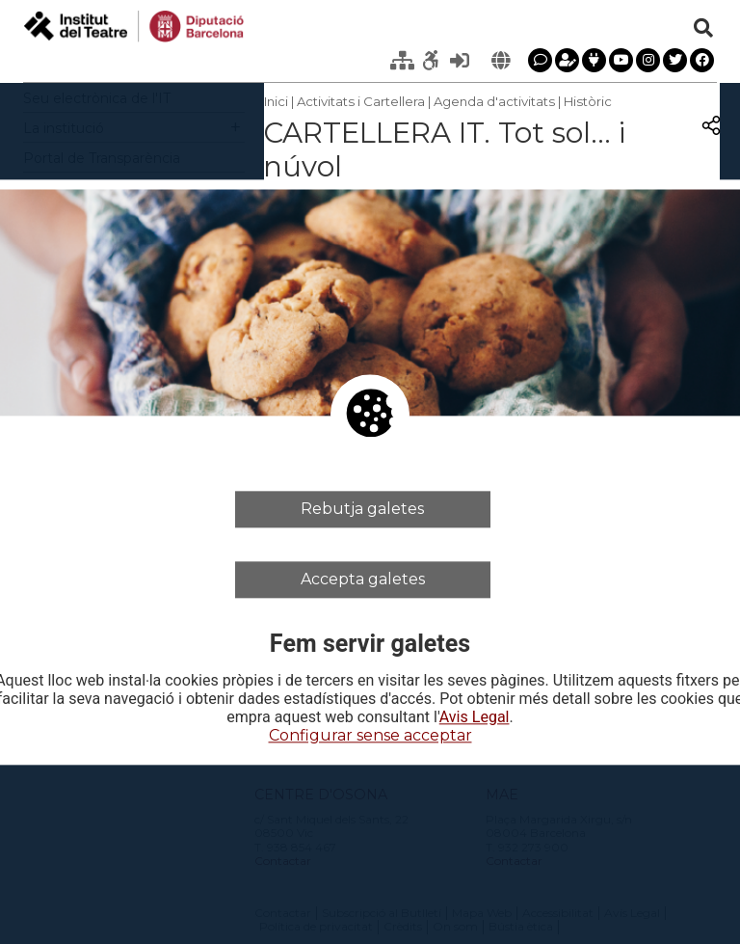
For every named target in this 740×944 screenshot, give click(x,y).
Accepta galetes (363, 579)
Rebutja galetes (362, 508)
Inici (276, 101)
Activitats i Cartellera (361, 101)
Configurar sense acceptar (370, 736)
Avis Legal (474, 718)
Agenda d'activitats (494, 101)
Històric (588, 101)
